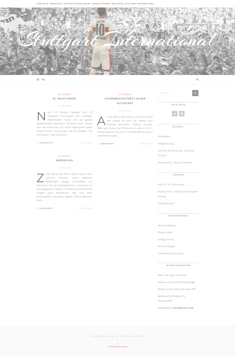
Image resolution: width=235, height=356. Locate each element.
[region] (39, 330)
